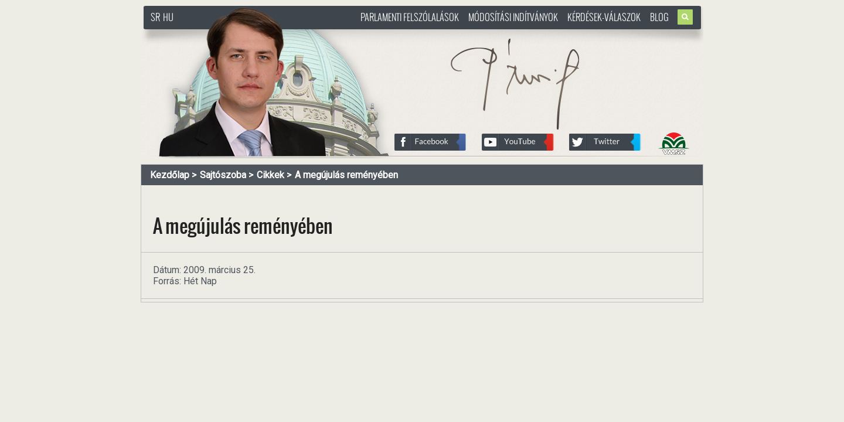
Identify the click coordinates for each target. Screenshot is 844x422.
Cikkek (270, 175)
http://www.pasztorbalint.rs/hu (238, 34)
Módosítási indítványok (513, 17)
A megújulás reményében (346, 175)
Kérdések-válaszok (604, 17)
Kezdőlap (169, 175)
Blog (659, 17)
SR (155, 17)
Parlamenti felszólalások (409, 17)
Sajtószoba (223, 175)
